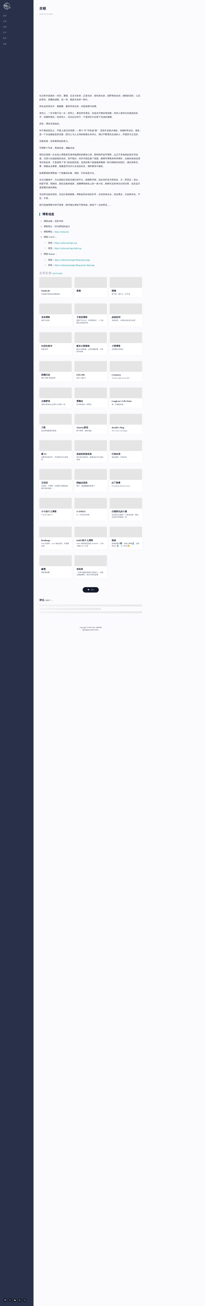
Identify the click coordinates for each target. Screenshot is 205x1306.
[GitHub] (5, 1300)
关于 (5, 32)
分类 (5, 21)
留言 (5, 38)
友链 (5, 44)
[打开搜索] (24, 1300)
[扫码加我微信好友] (15, 1300)
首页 (5, 16)
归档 (5, 27)
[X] (10, 1300)
